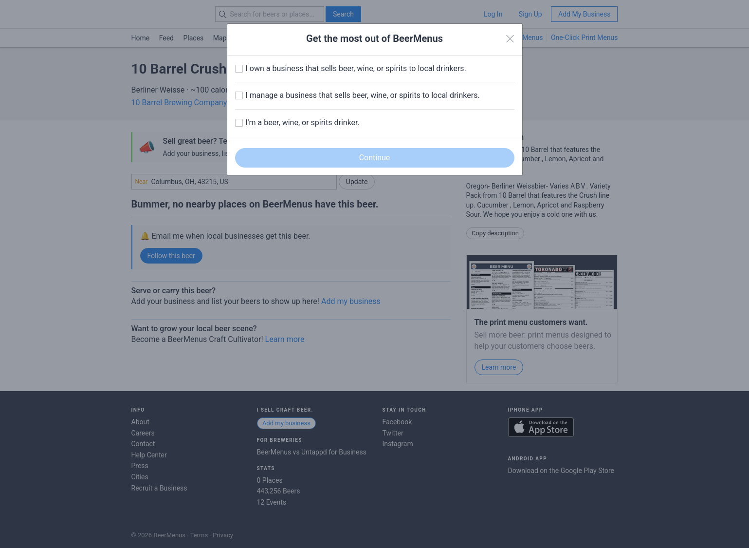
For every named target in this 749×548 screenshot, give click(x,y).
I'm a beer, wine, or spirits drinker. (303, 122)
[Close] (510, 39)
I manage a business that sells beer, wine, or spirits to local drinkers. (363, 95)
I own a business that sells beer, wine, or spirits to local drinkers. (356, 68)
